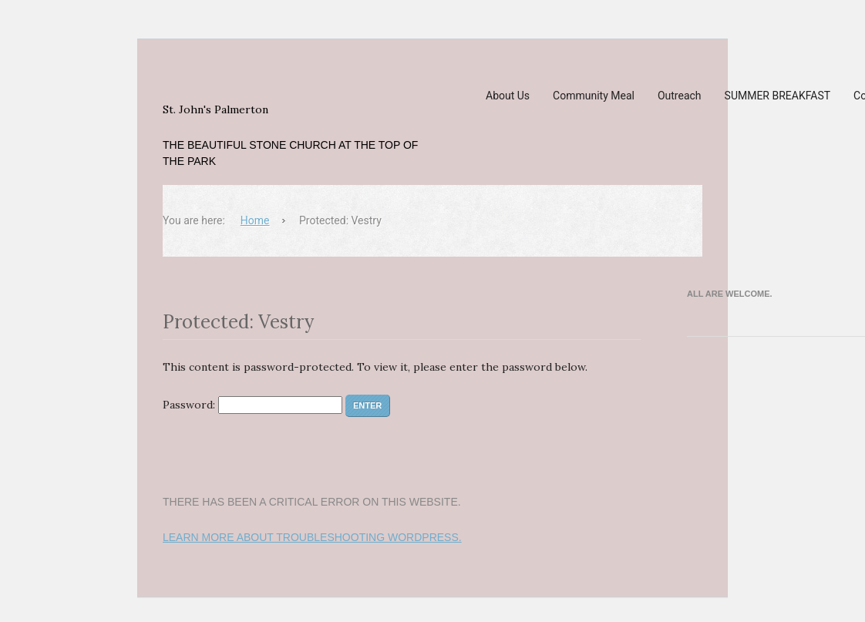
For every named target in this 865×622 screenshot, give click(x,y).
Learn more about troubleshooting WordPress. (312, 537)
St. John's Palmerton (215, 109)
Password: (252, 405)
